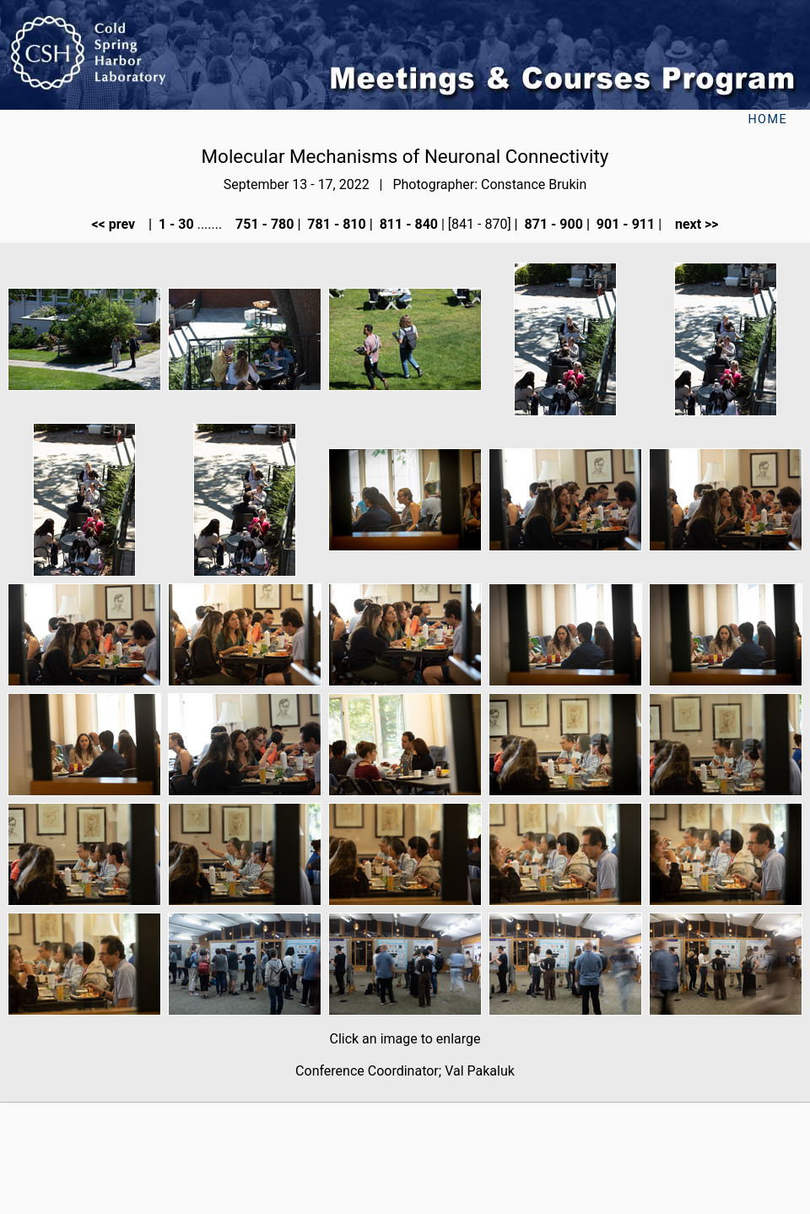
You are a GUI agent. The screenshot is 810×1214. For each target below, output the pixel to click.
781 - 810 (334, 224)
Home (767, 119)
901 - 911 (624, 224)
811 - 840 (407, 224)
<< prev (118, 224)
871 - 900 (552, 224)
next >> (692, 224)
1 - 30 (174, 224)
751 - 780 (263, 224)
